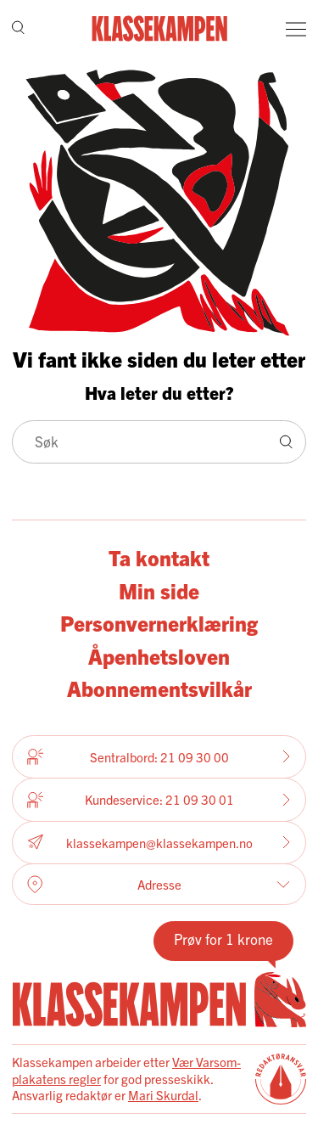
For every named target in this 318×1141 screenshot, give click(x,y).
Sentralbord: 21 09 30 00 (159, 756)
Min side (159, 590)
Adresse (158, 884)
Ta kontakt (159, 557)
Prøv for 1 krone (223, 938)
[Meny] (296, 29)
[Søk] (18, 29)
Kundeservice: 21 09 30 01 (159, 800)
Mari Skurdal (163, 1095)
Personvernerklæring (159, 623)
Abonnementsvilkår (159, 688)
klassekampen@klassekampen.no (159, 842)
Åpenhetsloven (159, 656)
